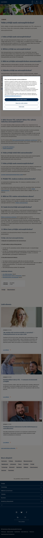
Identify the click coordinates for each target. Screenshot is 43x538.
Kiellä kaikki (21, 106)
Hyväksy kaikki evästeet (21, 99)
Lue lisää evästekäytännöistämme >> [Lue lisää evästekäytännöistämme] (13, 96)
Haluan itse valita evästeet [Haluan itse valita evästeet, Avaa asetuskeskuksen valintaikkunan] (21, 103)
